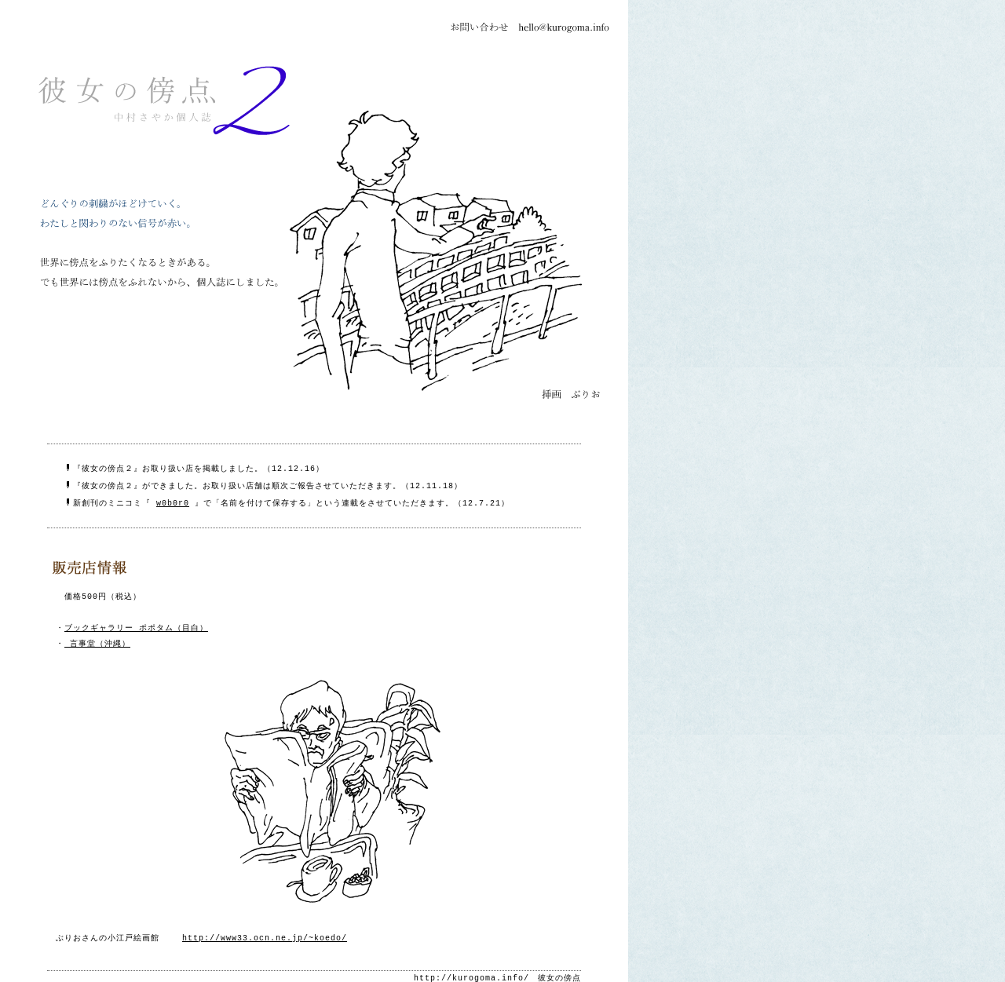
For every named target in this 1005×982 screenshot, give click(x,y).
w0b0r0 (172, 497)
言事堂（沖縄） (97, 636)
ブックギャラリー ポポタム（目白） (136, 620)
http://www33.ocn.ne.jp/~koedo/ (264, 930)
